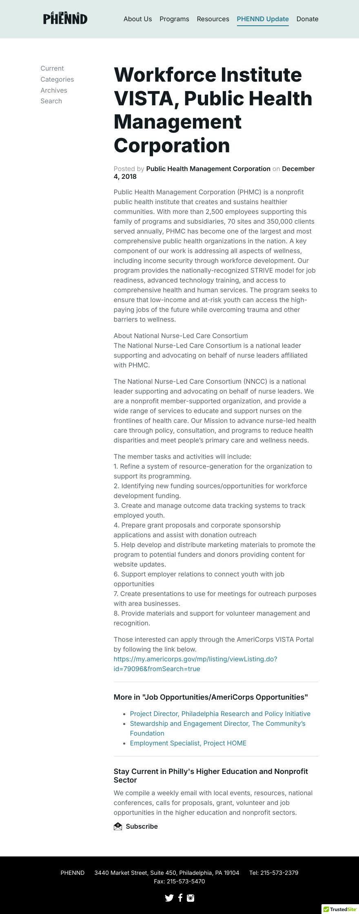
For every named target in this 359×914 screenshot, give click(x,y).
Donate (308, 19)
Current (52, 68)
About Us (138, 19)
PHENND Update (263, 19)
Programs (174, 19)
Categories (57, 79)
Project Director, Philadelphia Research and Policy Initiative (220, 713)
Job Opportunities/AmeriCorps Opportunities (224, 697)
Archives (53, 90)
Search (51, 101)
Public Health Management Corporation (208, 169)
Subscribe (136, 826)
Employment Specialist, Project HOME (188, 743)
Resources (213, 19)
